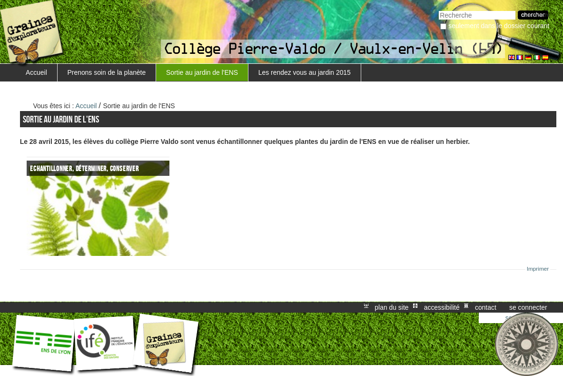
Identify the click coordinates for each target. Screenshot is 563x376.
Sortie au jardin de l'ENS (202, 72)
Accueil (36, 72)
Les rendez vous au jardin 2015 (304, 72)
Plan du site (391, 307)
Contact (485, 307)
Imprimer (538, 268)
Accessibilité (442, 307)
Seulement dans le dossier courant (498, 26)
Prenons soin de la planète (107, 72)
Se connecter (528, 307)
